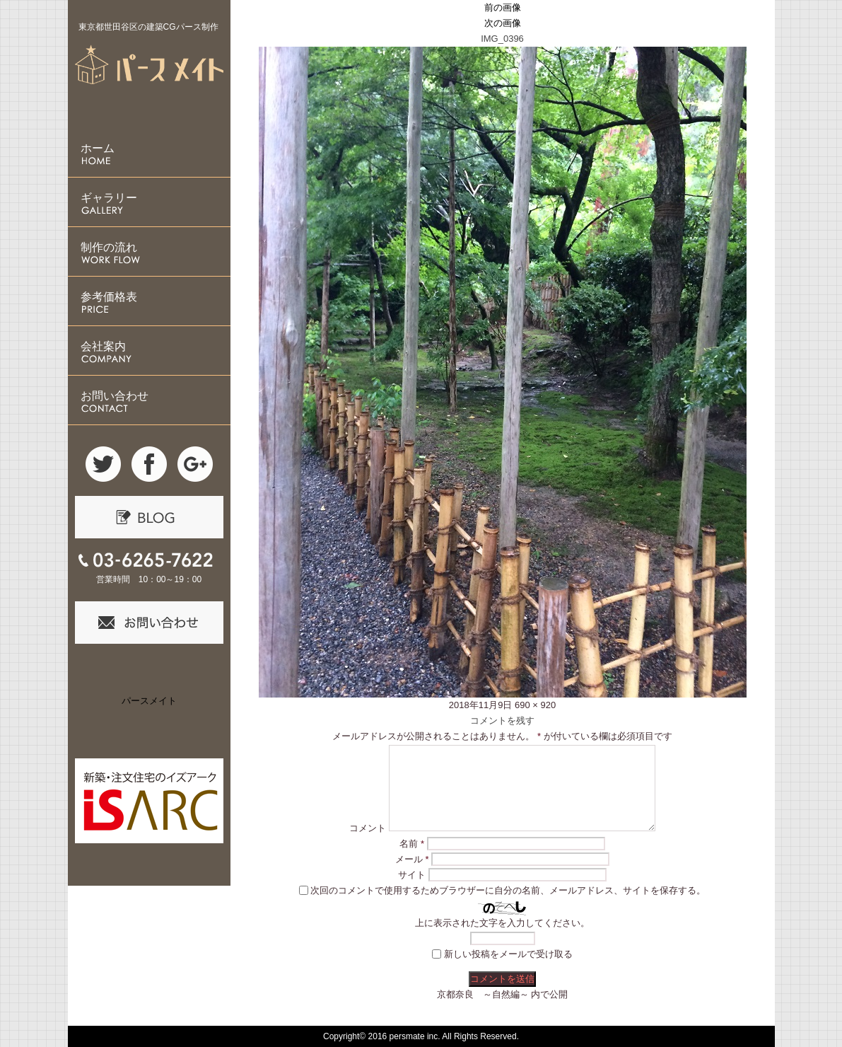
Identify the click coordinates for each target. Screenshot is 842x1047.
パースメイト (149, 700)
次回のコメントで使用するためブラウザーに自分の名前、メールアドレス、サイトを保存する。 (508, 890)
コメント (367, 828)
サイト (412, 874)
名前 (411, 843)
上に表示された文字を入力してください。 (502, 923)
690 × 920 (535, 705)
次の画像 (502, 23)
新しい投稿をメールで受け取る (508, 954)
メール (412, 859)
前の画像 (502, 7)
